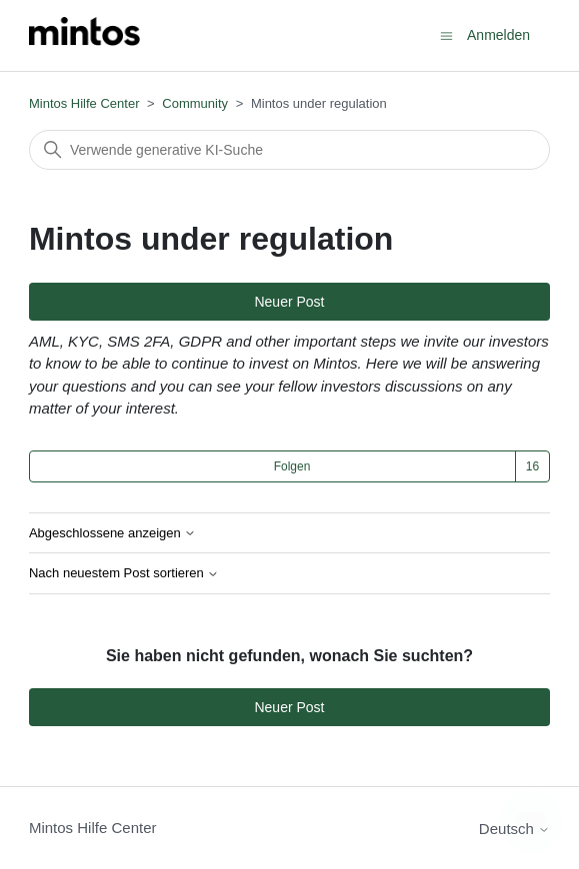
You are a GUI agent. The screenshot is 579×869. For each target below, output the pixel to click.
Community (195, 103)
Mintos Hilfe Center (84, 103)
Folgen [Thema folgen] (292, 466)
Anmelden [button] (498, 35)
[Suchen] (289, 150)
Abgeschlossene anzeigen (112, 533)
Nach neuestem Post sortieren (124, 573)
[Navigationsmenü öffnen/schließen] (446, 34)
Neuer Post (289, 302)
